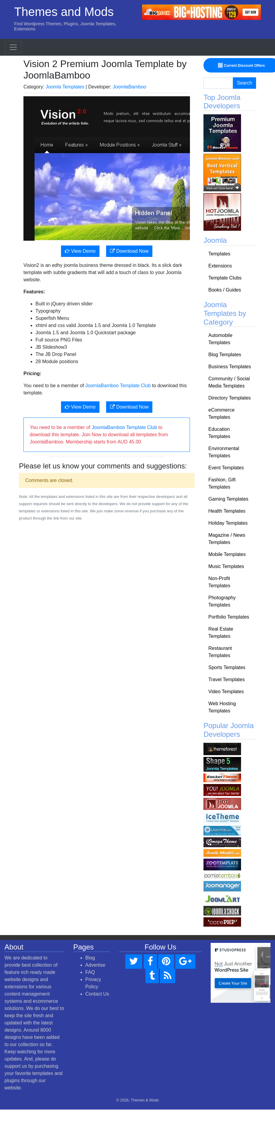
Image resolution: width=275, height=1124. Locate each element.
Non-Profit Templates (219, 582)
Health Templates (226, 511)
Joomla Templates (65, 86)
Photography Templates (222, 601)
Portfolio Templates (228, 616)
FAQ (90, 972)
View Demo (80, 251)
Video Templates (226, 691)
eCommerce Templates (221, 413)
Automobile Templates (220, 339)
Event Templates (226, 467)
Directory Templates (229, 397)
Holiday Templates (227, 523)
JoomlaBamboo (129, 86)
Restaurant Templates (220, 652)
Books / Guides (224, 289)
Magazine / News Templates (226, 539)
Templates (219, 253)
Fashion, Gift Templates (222, 483)
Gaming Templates (228, 499)
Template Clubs (224, 277)
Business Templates (229, 366)
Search (244, 82)
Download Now (129, 251)
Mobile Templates (227, 554)
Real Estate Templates (220, 632)
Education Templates (219, 433)
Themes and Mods (64, 11)
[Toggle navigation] (13, 47)
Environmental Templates (223, 452)
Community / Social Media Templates (229, 382)
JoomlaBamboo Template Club (118, 385)
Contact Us (97, 993)
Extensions (220, 265)
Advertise (95, 965)
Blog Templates (224, 354)
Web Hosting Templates (222, 707)
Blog (90, 957)
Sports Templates (226, 667)
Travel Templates (226, 679)
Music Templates (226, 566)
